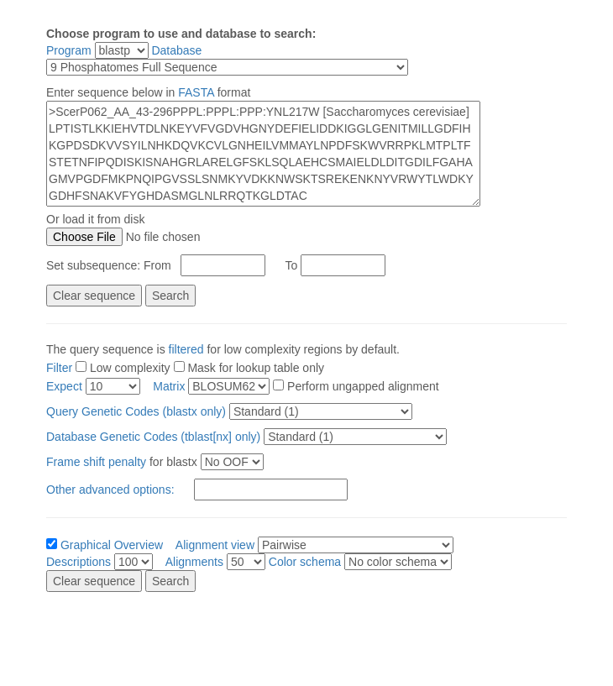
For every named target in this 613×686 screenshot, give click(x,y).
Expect (64, 386)
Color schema (305, 561)
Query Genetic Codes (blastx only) (137, 411)
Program (69, 50)
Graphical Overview (111, 545)
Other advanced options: (110, 489)
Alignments (194, 561)
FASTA (196, 92)
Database (176, 50)
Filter (59, 367)
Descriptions (78, 561)
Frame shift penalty (96, 462)
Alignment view (215, 545)
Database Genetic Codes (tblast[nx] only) (155, 436)
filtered (186, 349)
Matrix (169, 386)
